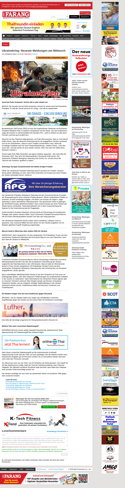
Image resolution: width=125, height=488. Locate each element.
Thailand (10, 36)
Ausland (17, 36)
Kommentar (63, 393)
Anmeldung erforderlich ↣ (57, 431)
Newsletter (75, 36)
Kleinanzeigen (54, 36)
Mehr (82, 36)
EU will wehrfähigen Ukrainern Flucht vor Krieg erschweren (25, 389)
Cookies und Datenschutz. (39, 6)
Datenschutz (30, 469)
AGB (21, 469)
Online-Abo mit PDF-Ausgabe (11, 39)
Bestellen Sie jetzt (49, 407)
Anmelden (74, 17)
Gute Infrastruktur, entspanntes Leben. (52, 57)
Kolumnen (25, 36)
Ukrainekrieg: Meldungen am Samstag (18, 385)
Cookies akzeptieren (71, 5)
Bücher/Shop (67, 36)
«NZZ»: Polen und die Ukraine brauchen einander (79, 82)
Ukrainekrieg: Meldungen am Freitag (18, 387)
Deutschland (38, 39)
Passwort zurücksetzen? (82, 19)
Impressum (13, 469)
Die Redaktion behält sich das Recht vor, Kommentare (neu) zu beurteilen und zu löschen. (31, 447)
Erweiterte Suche (63, 19)
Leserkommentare (27, 39)
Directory (60, 39)
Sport (40, 36)
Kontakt (4, 469)
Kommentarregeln (22, 449)
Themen (34, 36)
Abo (60, 36)
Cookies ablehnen (84, 5)
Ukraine (5, 44)
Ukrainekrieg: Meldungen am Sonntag (18, 381)
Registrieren (85, 17)
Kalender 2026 (69, 39)
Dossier (35, 54)
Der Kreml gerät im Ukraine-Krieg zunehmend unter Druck (25, 383)
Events (46, 36)
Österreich (46, 39)
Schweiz (53, 39)
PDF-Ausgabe (85, 13)
